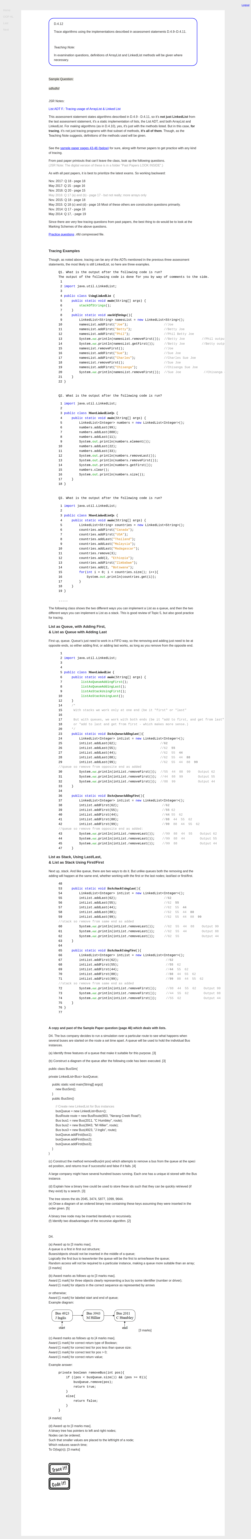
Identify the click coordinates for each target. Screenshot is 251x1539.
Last (5, 23)
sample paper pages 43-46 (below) (84, 148)
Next (6, 29)
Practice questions (61, 234)
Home (6, 10)
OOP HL (8, 16)
